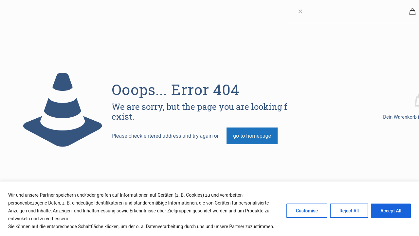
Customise (307, 210)
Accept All (390, 210)
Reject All (349, 210)
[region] (209, 208)
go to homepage (252, 136)
